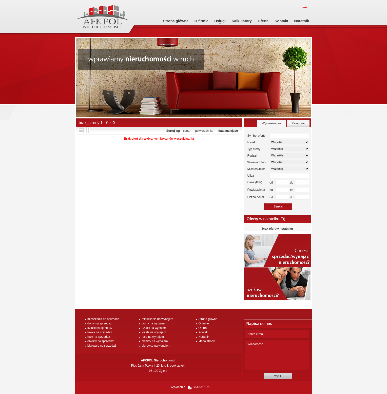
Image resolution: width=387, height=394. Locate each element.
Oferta (263, 21)
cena (186, 130)
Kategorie (298, 123)
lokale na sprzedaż (99, 332)
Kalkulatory (242, 21)
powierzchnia (204, 130)
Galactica (201, 387)
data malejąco (228, 130)
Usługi (220, 21)
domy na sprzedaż (99, 323)
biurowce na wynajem (156, 345)
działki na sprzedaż (100, 328)
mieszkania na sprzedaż (103, 319)
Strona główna (175, 21)
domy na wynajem (154, 323)
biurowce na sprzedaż (101, 345)
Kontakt (281, 21)
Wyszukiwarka (271, 123)
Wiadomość (277, 355)
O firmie (201, 21)
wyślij (278, 376)
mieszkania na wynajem (157, 319)
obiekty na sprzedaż (100, 341)
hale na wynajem (153, 336)
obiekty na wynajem (155, 341)
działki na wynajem (154, 328)
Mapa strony (206, 341)
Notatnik (301, 21)
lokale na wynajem (154, 332)
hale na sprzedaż (98, 336)
